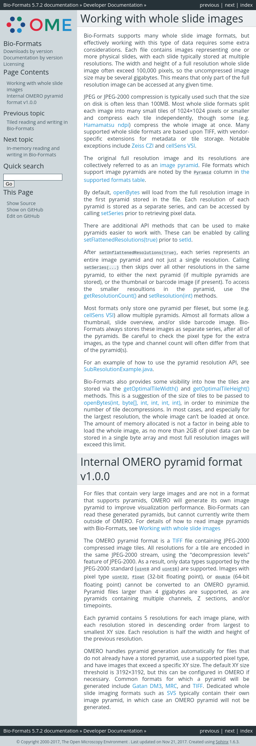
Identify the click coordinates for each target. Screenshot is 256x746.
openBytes (126, 192)
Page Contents (26, 72)
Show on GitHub (25, 209)
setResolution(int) (170, 294)
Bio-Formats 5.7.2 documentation (40, 5)
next (230, 5)
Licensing (13, 64)
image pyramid (179, 165)
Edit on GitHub (23, 216)
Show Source (21, 203)
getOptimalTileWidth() (151, 387)
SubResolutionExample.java (118, 368)
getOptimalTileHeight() (221, 387)
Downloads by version (28, 51)
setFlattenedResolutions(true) (120, 239)
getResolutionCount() (110, 294)
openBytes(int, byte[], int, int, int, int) (132, 401)
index (246, 5)
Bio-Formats (22, 43)
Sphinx (222, 740)
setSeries (112, 212)
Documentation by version (33, 57)
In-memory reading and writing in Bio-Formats (33, 151)
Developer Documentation (113, 5)
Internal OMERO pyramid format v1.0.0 (35, 99)
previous (209, 5)
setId (185, 239)
